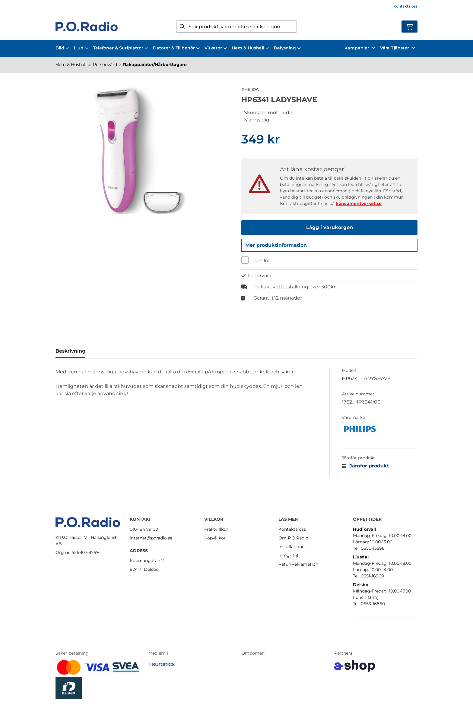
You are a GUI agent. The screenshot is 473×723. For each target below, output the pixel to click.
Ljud (81, 48)
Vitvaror (216, 48)
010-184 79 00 (144, 529)
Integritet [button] (288, 555)
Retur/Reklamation (298, 564)
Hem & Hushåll (250, 48)
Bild (62, 48)
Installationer (292, 546)
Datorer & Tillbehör (176, 48)
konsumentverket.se (359, 203)
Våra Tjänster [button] (397, 48)
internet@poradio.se (151, 538)
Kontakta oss (405, 6)
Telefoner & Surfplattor (120, 48)
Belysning (287, 48)
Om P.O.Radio (293, 538)
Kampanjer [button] (359, 48)
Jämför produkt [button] (365, 467)
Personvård (105, 64)
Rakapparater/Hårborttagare (155, 64)
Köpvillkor (215, 538)
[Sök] (236, 26)
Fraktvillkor (216, 529)
